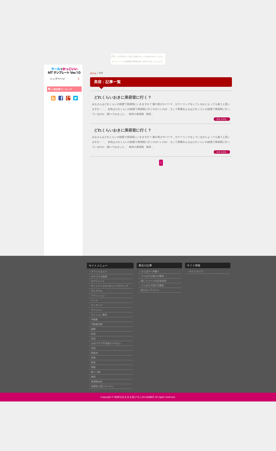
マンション (97, 310)
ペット (94, 300)
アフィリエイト (99, 271)
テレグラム (97, 290)
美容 (93, 357)
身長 (93, 376)
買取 (93, 367)
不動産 (94, 319)
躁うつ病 (95, 372)
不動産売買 (97, 324)
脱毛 (93, 362)
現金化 (94, 353)
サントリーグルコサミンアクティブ (109, 286)
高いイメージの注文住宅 (153, 281)
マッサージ (97, 305)
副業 (93, 329)
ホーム (93, 73)
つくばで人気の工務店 (152, 276)
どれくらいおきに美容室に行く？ (122, 97)
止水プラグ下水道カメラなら (106, 343)
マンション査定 (99, 314)
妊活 (93, 333)
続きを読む (222, 119)
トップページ (65, 79)
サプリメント (98, 281)
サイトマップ (196, 271)
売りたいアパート (150, 290)
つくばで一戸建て (150, 271)
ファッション (98, 295)
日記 (93, 338)
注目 (93, 348)
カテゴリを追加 (99, 276)
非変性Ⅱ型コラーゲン (102, 386)
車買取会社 (97, 381)
